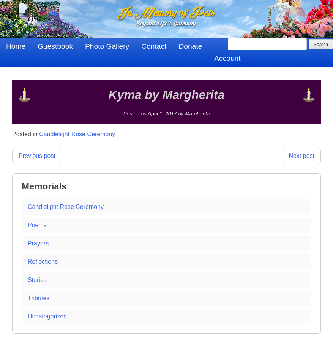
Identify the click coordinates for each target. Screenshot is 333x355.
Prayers (38, 243)
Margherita (197, 113)
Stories (37, 280)
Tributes (38, 298)
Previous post (37, 156)
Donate (190, 46)
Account (227, 58)
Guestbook (55, 46)
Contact (153, 46)
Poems (37, 225)
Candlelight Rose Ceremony (77, 134)
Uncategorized (47, 316)
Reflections (43, 261)
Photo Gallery (107, 46)
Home (15, 46)
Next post (301, 156)
